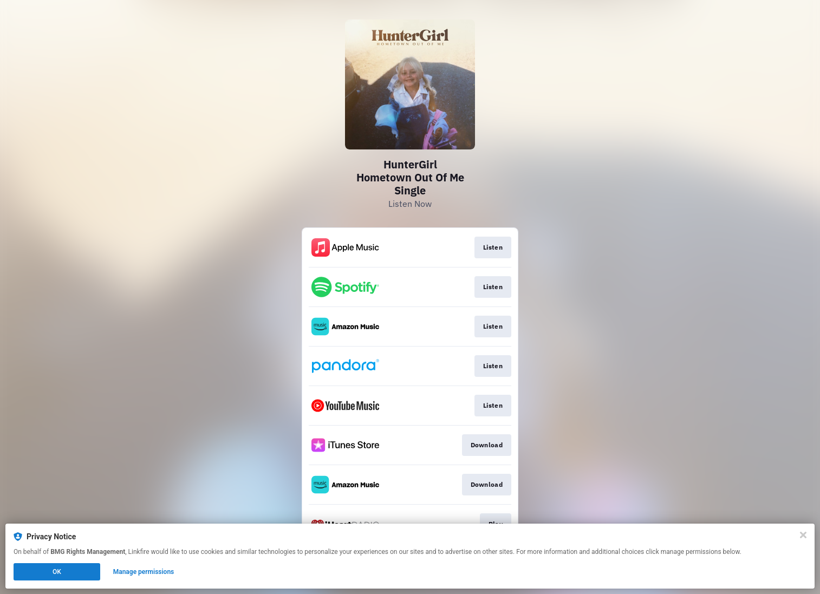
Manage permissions (143, 572)
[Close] (803, 535)
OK (57, 572)
